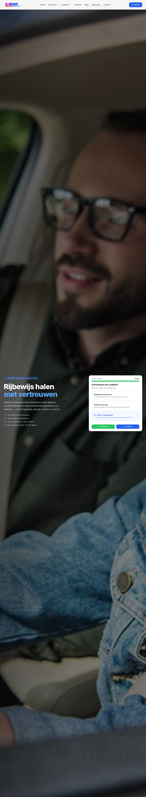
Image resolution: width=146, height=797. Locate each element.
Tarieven (77, 5)
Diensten (53, 5)
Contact (107, 5)
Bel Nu (135, 5)
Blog (86, 5)
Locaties (66, 5)
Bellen (127, 427)
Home (42, 5)
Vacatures (96, 5)
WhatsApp (103, 427)
